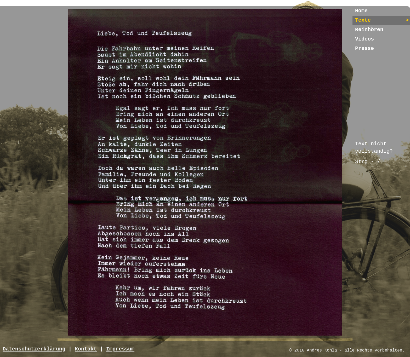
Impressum (120, 349)
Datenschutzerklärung (34, 349)
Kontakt (86, 349)
